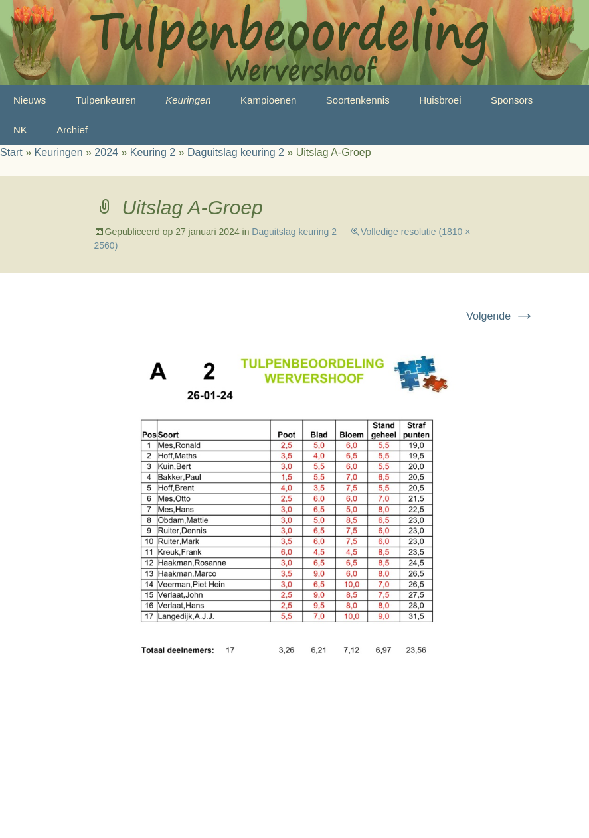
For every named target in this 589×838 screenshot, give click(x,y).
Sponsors (512, 99)
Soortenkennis (358, 99)
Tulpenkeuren (106, 99)
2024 (106, 152)
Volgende (500, 316)
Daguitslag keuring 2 (235, 152)
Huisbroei (440, 99)
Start (11, 152)
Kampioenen (268, 99)
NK (20, 129)
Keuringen (187, 99)
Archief (72, 129)
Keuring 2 (153, 152)
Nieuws (29, 99)
